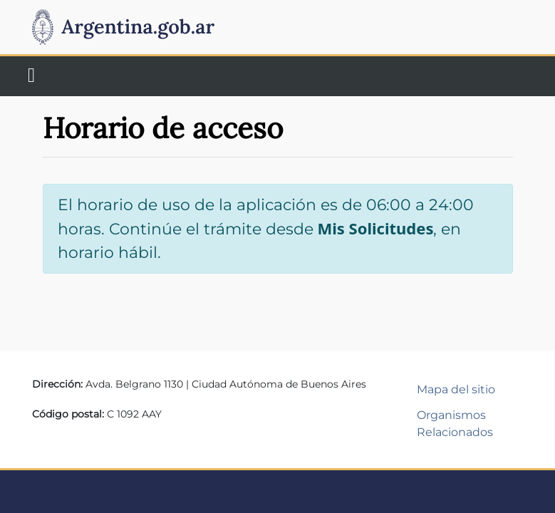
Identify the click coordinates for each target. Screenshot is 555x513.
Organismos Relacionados (455, 423)
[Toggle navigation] (31, 76)
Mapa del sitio (456, 389)
